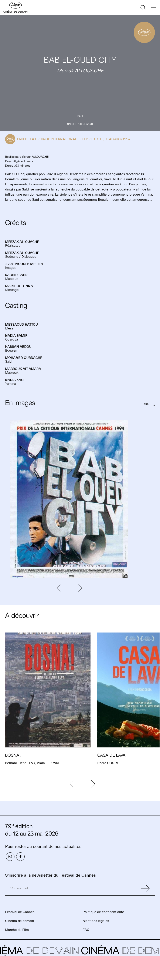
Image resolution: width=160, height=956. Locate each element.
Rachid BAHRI (16, 275)
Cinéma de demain (19, 921)
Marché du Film (17, 930)
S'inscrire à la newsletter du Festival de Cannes (50, 875)
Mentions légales (96, 921)
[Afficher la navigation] (153, 7)
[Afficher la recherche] (143, 7)
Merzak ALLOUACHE (22, 242)
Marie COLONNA (19, 286)
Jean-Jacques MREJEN (24, 264)
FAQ (86, 930)
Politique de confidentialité (103, 912)
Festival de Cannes (19, 912)
